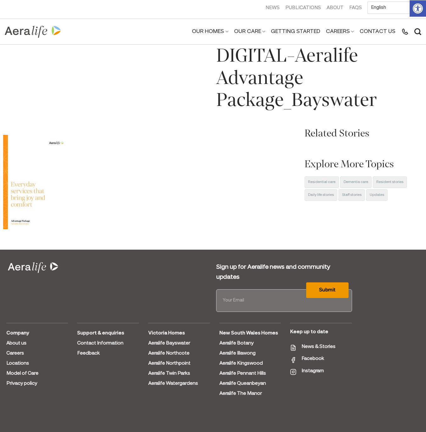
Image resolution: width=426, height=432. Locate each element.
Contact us (377, 32)
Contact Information (100, 343)
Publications (303, 7)
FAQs (355, 7)
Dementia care (356, 182)
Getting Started (295, 32)
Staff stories (352, 195)
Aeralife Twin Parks (169, 373)
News (273, 7)
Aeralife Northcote (168, 353)
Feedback (88, 353)
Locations (17, 363)
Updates (377, 195)
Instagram (312, 371)
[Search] (417, 32)
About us (16, 343)
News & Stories (318, 346)
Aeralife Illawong (237, 353)
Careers (340, 32)
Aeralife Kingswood (241, 363)
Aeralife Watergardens (173, 383)
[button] (418, 8)
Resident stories (389, 182)
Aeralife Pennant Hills (242, 373)
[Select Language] (394, 8)
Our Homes (210, 32)
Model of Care (22, 373)
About (335, 7)
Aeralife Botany (236, 343)
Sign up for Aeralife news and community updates (273, 272)
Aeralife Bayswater (169, 343)
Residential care (321, 182)
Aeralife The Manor (240, 393)
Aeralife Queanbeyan (242, 383)
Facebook (312, 358)
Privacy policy (21, 383)
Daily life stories (321, 195)
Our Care (249, 32)
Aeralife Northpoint (169, 363)
